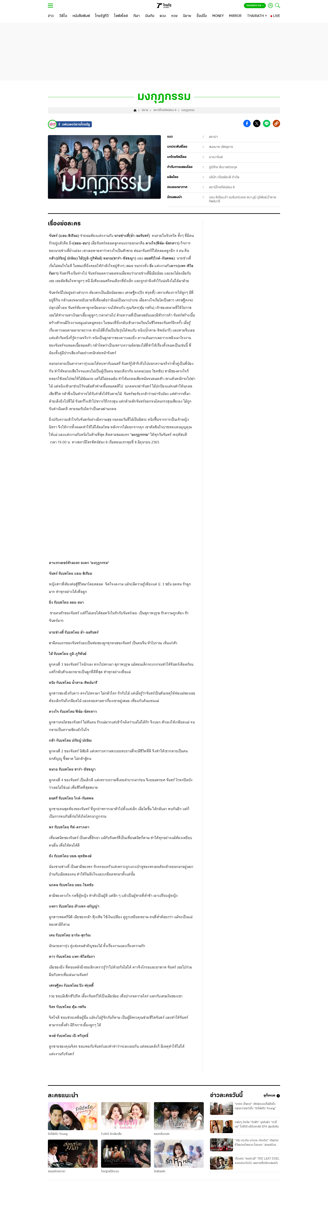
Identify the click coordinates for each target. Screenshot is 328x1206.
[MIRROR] (235, 16)
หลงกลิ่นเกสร (162, 1134)
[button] (247, 124)
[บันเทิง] (149, 16)
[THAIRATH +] (257, 16)
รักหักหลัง (159, 1172)
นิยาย (145, 111)
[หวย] (174, 16)
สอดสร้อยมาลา (56, 1172)
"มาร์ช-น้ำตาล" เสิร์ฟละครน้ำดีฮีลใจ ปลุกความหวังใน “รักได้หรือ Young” (255, 1107)
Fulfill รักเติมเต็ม (111, 1134)
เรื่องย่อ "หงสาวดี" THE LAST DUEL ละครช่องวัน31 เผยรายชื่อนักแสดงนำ (257, 1162)
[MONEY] (218, 16)
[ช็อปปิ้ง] (202, 16)
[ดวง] (163, 16)
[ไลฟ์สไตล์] (121, 16)
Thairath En (255, 5)
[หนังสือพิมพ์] (81, 16)
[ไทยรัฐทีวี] (102, 16)
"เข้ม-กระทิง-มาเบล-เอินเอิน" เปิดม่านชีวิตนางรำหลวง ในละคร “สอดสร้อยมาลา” (256, 1144)
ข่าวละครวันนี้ (227, 1096)
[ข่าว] (51, 16)
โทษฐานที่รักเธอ (110, 1172)
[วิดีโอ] (63, 16)
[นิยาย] (187, 16)
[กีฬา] (136, 16)
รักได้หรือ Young (58, 1134)
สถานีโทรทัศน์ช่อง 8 (165, 111)
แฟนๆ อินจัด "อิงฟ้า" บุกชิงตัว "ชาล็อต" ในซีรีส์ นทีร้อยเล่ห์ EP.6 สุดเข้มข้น (257, 1125)
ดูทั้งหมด (272, 1097)
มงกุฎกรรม (188, 111)
